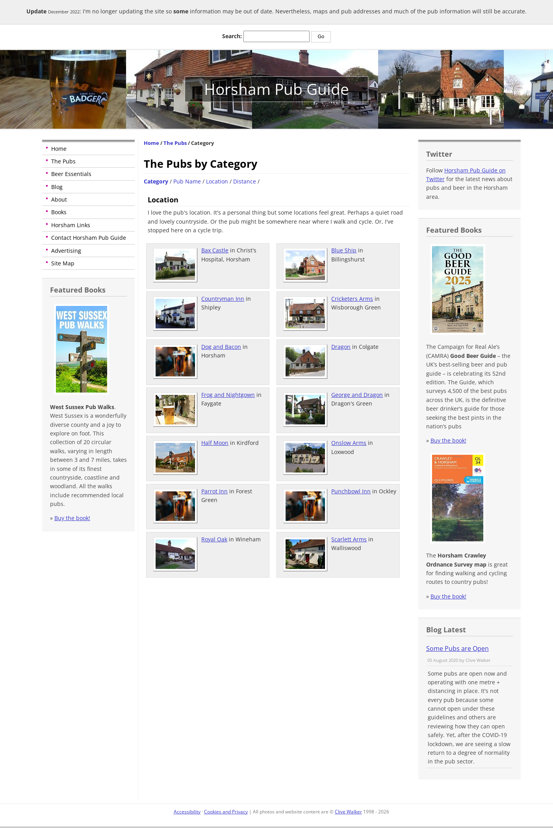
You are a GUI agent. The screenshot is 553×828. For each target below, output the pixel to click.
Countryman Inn (222, 298)
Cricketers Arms (352, 298)
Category (156, 181)
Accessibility (187, 811)
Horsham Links (70, 225)
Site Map (62, 263)
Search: (232, 36)
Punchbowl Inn (351, 491)
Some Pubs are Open (457, 648)
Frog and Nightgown (228, 394)
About (59, 199)
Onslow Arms (348, 442)
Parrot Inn (214, 491)
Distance (244, 181)
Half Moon (214, 442)
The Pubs (63, 161)
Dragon (341, 346)
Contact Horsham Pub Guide (88, 237)
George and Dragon (357, 394)
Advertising (66, 250)
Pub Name (187, 181)
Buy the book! (72, 518)
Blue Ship (343, 250)
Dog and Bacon (221, 346)
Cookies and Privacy (226, 811)
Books (59, 212)
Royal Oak (214, 539)
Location (217, 181)
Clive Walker (348, 811)
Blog (57, 187)
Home (59, 148)
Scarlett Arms (349, 539)
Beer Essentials (71, 174)
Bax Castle (214, 250)
